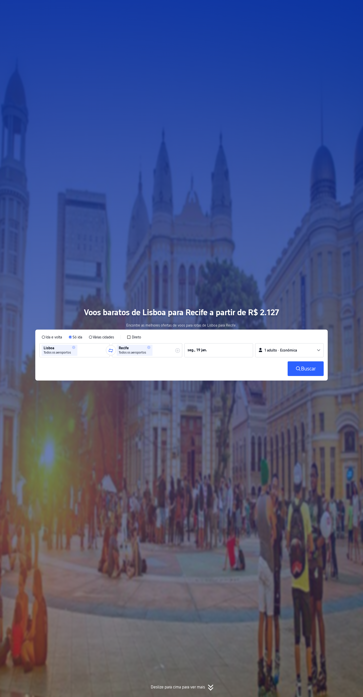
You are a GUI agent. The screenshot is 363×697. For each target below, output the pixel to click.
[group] (74, 350)
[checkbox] (134, 337)
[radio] (51, 337)
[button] (315, 8)
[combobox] (80, 350)
